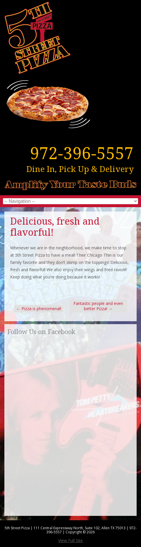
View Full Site (70, 540)
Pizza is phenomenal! (38, 308)
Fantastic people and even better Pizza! (98, 306)
